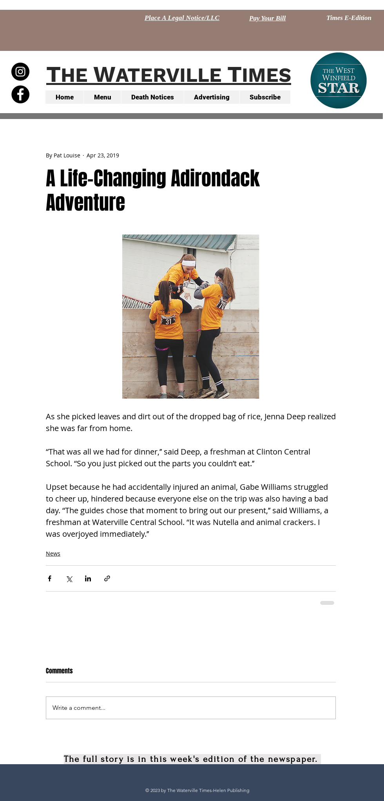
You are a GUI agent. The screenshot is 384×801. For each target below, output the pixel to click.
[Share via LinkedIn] (88, 578)
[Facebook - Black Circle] (20, 94)
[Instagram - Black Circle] (20, 72)
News (53, 553)
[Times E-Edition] (349, 18)
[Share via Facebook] (49, 578)
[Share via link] (107, 578)
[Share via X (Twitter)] (68, 578)
